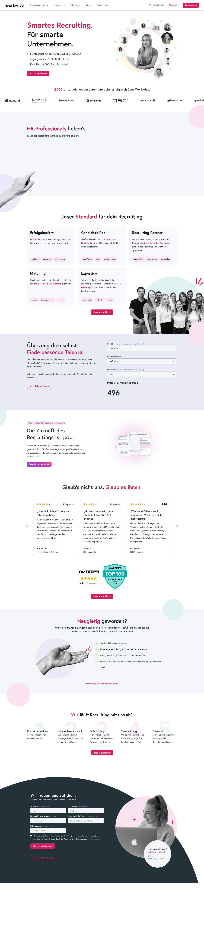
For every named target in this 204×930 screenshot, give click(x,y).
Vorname (39, 806)
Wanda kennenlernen (39, 464)
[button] (39, 5)
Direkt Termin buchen (43, 857)
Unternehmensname (44, 816)
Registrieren (191, 5)
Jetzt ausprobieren (38, 73)
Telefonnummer (42, 826)
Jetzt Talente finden (39, 386)
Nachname (78, 806)
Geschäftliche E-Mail (82, 816)
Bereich (125, 369)
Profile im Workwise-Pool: (122, 383)
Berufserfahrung (114, 356)
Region (125, 343)
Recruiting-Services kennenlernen (102, 683)
